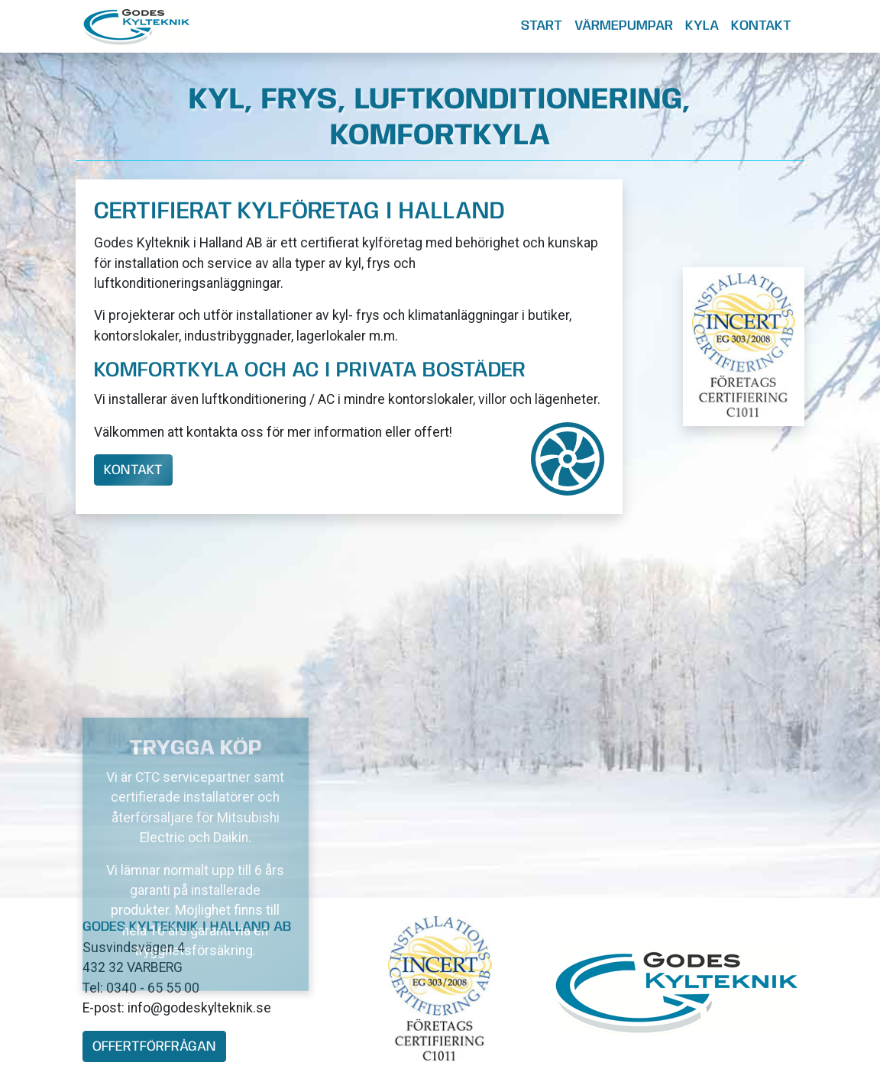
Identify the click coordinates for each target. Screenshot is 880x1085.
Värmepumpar (623, 26)
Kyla (702, 26)
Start (541, 26)
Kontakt (761, 26)
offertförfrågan (154, 1046)
